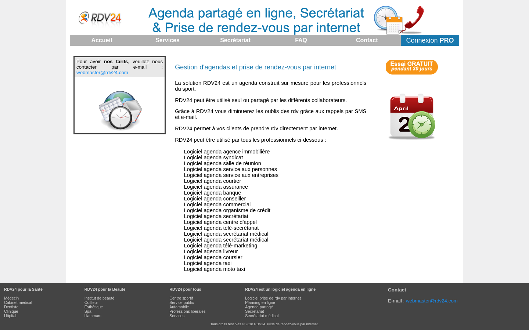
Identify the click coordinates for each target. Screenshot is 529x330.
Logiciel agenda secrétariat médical (226, 234)
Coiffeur (91, 302)
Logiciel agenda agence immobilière (227, 152)
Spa (87, 311)
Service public (181, 302)
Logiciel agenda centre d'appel (220, 222)
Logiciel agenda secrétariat (216, 216)
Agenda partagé (259, 307)
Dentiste (11, 307)
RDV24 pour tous (185, 289)
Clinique (11, 311)
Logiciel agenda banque (212, 193)
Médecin (11, 298)
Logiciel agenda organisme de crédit (227, 210)
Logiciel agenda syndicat (213, 157)
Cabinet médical (18, 302)
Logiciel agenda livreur (211, 251)
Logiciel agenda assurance (216, 187)
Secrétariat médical (261, 315)
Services (176, 315)
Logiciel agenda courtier (212, 181)
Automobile (179, 307)
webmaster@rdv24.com (102, 72)
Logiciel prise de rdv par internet (273, 298)
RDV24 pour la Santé (23, 289)
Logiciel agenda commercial (217, 204)
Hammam (92, 315)
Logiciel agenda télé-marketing (221, 246)
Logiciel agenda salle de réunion (222, 163)
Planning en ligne (260, 302)
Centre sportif (181, 298)
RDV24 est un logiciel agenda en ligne (280, 289)
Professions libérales (187, 311)
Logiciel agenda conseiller (215, 199)
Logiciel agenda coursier (213, 257)
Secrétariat (254, 311)
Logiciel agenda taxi (208, 263)
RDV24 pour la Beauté (104, 289)
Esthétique (93, 307)
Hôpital (10, 315)
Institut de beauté (99, 298)
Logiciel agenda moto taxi (214, 269)
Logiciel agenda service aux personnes (230, 169)
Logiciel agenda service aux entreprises (231, 175)
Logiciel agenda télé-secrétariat (221, 228)
